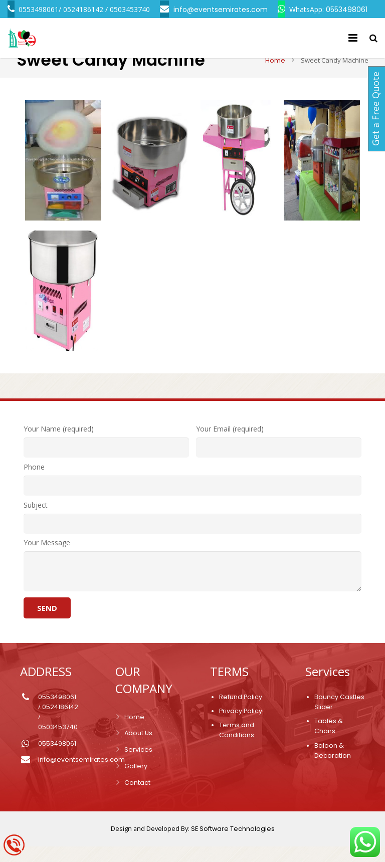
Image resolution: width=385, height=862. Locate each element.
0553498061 (57, 712)
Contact (137, 798)
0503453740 (58, 742)
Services (138, 765)
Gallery (135, 781)
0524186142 (60, 722)
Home (272, 76)
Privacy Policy (240, 726)
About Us (138, 748)
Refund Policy (240, 712)
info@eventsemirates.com (81, 775)
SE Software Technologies (233, 844)
